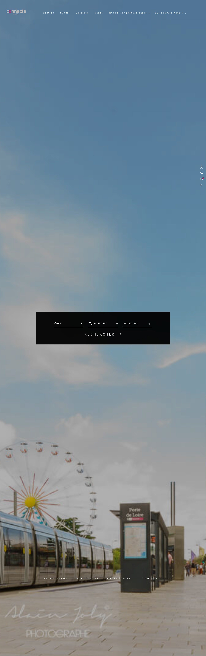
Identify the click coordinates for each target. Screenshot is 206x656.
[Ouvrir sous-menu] (149, 13)
